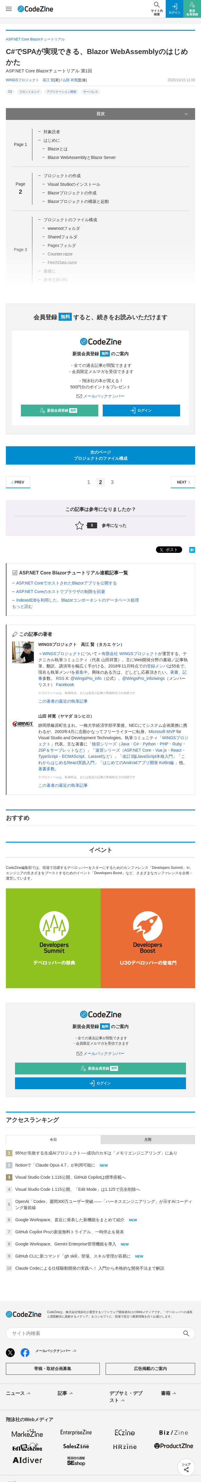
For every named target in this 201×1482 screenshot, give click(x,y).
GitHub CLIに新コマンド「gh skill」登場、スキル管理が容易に (73, 1256)
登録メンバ (157, 666)
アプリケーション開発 (61, 91)
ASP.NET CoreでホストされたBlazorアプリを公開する (66, 583)
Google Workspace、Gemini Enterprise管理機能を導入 (65, 1244)
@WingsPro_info (86, 678)
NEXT (184, 482)
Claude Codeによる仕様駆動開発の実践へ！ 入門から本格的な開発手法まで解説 (89, 1268)
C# (10, 91)
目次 (143, 114)
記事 (66, 1394)
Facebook (65, 684)
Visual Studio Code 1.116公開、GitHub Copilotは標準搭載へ (70, 1177)
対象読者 (52, 131)
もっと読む (22, 606)
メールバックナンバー (101, 396)
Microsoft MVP (162, 731)
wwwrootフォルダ (64, 228)
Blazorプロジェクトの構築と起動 (78, 201)
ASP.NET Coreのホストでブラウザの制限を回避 (60, 591)
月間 (147, 1140)
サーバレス (90, 91)
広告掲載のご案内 (150, 1368)
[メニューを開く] (9, 9)
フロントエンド (29, 91)
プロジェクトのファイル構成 (70, 219)
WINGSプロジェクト (61, 653)
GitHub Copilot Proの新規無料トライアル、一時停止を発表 (69, 1231)
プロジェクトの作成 (62, 175)
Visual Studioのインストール (74, 184)
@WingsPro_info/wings (143, 678)
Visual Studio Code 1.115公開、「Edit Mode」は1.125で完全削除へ (77, 1189)
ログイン (141, 410)
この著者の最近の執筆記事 (63, 701)
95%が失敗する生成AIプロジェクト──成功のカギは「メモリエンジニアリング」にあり (96, 1153)
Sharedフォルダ (62, 236)
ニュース (18, 1394)
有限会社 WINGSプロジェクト (130, 653)
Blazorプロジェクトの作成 (72, 192)
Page (20, 144)
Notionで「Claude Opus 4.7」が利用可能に (55, 1165)
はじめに (52, 140)
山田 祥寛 (70, 80)
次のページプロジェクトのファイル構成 (100, 455)
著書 (174, 672)
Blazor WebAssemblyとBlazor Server (82, 157)
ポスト (168, 550)
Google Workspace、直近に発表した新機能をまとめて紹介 (69, 1219)
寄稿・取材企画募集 (52, 1368)
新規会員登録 (58, 410)
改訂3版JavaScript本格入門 (147, 756)
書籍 (169, 1394)
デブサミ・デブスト (125, 1397)
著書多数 (46, 768)
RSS (60, 678)
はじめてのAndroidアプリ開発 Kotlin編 (139, 762)
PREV (17, 482)
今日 (53, 1140)
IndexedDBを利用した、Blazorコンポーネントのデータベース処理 (77, 600)
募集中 (81, 672)
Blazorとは (58, 148)
